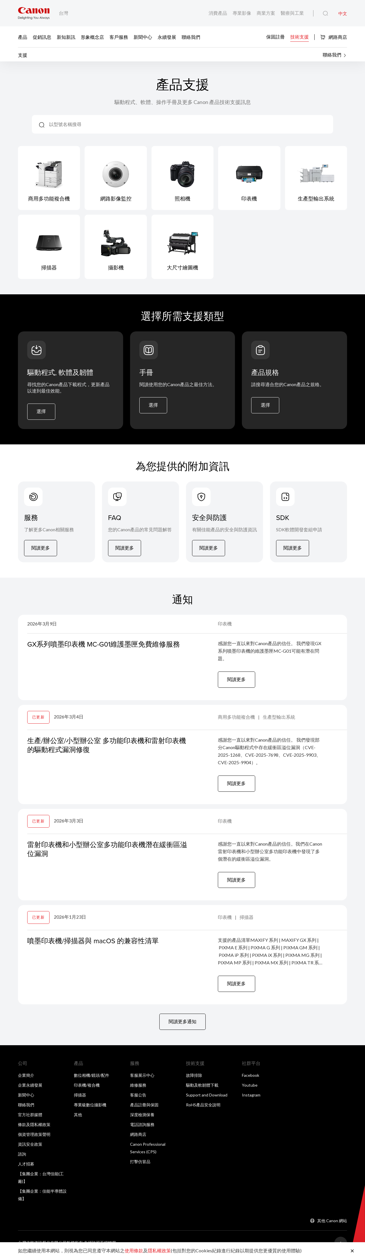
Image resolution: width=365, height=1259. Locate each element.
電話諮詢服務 (142, 1127)
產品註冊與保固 (144, 1108)
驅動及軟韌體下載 (202, 1088)
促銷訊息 (42, 36)
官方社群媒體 (30, 1118)
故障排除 (194, 1078)
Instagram (251, 1098)
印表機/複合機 (87, 1088)
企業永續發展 (30, 1088)
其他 (78, 1118)
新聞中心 (143, 36)
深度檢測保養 (142, 1118)
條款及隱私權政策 (34, 1127)
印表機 (225, 625)
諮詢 (22, 1157)
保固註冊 (275, 36)
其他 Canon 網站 (332, 1224)
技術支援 (299, 36)
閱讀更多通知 (182, 1025)
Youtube (250, 1088)
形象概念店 (92, 36)
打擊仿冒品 (140, 1165)
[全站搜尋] (325, 14)
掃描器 (246, 920)
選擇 (41, 412)
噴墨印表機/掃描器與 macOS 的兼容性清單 (93, 943)
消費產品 (218, 13)
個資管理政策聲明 (34, 1137)
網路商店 (333, 37)
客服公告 (138, 1098)
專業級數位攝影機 (90, 1108)
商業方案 (266, 13)
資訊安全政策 (30, 1147)
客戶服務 (119, 36)
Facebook (250, 1078)
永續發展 (167, 36)
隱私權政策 (159, 1250)
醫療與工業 (292, 13)
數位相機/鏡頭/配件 (91, 1078)
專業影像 (242, 13)
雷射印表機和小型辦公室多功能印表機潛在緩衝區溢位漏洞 (107, 851)
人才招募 (26, 1167)
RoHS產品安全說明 (203, 1108)
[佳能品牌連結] (34, 13)
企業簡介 (26, 1078)
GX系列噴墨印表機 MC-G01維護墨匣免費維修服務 (103, 646)
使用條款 (134, 1250)
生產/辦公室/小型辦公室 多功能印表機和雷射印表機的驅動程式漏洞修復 (106, 747)
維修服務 (138, 1088)
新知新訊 (66, 36)
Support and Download (206, 1098)
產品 (22, 36)
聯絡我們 (191, 36)
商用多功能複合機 (237, 719)
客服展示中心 (142, 1078)
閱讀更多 (40, 549)
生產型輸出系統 (279, 719)
